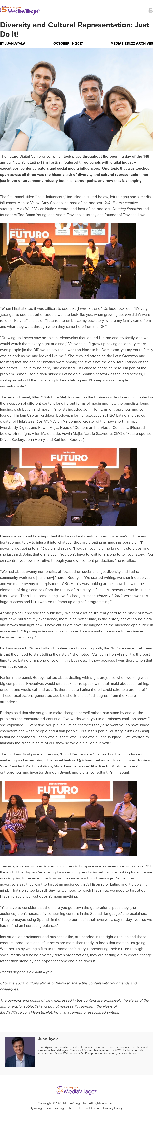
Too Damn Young (32, 215)
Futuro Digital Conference (29, 156)
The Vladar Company (110, 427)
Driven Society (12, 439)
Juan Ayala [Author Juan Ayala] (15, 43)
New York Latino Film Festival (37, 162)
